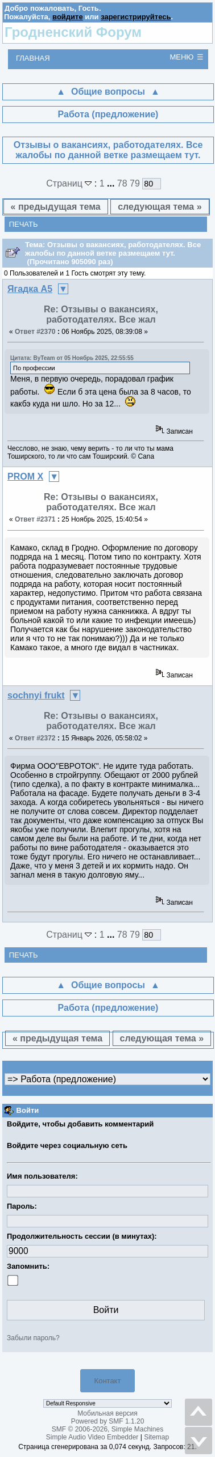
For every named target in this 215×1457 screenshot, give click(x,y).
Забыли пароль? (33, 1338)
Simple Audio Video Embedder (92, 1437)
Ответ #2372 (35, 738)
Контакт (107, 1380)
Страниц (70, 183)
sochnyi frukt (35, 695)
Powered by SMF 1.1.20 (107, 1421)
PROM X (25, 476)
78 (122, 183)
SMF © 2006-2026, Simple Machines (107, 1429)
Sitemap (156, 1437)
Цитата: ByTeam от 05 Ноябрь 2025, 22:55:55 (72, 358)
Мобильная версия (107, 1413)
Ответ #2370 (35, 332)
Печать (23, 224)
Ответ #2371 (35, 519)
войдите (67, 16)
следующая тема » (159, 206)
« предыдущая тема (56, 206)
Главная (33, 58)
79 (135, 183)
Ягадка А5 (29, 289)
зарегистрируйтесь (136, 16)
